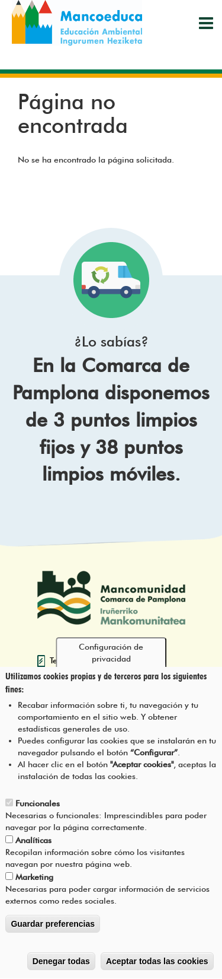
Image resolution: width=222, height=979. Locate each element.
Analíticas (33, 848)
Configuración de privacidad (111, 660)
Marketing (34, 885)
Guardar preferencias (53, 932)
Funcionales (37, 811)
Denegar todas (61, 969)
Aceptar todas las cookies (157, 969)
